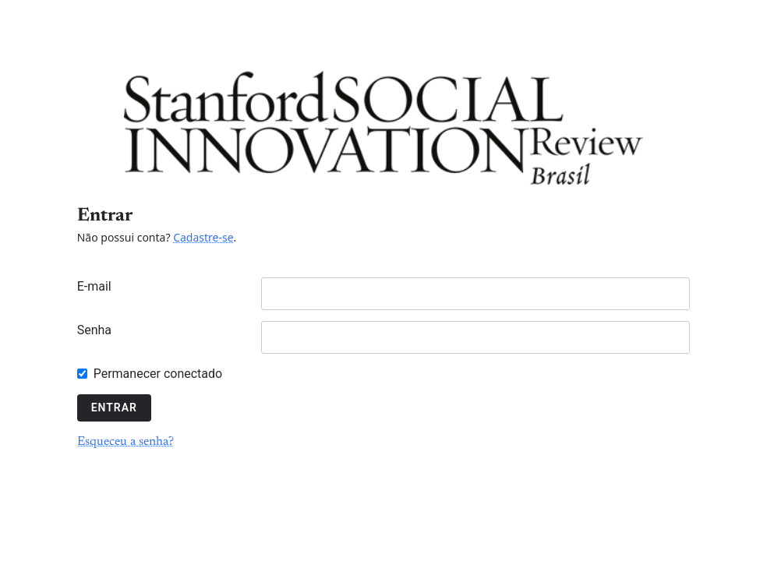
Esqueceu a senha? (125, 442)
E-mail (94, 286)
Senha (94, 330)
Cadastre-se (203, 237)
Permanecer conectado (158, 373)
